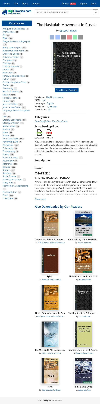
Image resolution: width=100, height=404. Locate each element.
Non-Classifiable (10, 138)
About (25, 3)
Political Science (10, 157)
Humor (6, 101)
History (6, 94)
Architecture (9, 31)
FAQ (16, 3)
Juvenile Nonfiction (12, 107)
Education (7, 72)
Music (5, 132)
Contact (35, 3)
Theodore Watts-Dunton (51, 279)
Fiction (6, 79)
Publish (69, 3)
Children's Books (11, 53)
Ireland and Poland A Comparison (51, 239)
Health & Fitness (10, 91)
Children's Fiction (11, 57)
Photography (9, 151)
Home (7, 3)
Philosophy (8, 148)
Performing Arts (10, 141)
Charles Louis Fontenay (51, 390)
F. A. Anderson (84, 316)
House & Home (10, 97)
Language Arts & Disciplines (16, 110)
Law (5, 116)
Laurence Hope (84, 390)
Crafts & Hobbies (11, 66)
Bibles (5, 38)
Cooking (7, 63)
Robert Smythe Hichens (51, 353)
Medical (6, 129)
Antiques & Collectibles (14, 28)
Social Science (9, 176)
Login (93, 3)
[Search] (64, 11)
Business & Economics (13, 50)
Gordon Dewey (84, 279)
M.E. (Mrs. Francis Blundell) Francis (51, 316)
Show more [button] (40, 199)
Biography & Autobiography (16, 41)
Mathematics (9, 126)
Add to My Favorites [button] (67, 90)
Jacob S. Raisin (68, 30)
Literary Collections (12, 119)
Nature (6, 135)
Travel (5, 195)
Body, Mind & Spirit (12, 47)
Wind (50, 386)
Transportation (10, 192)
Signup (83, 3)
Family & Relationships (14, 75)
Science (6, 170)
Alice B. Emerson (84, 242)
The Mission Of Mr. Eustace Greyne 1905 (54, 350)
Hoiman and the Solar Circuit (83, 276)
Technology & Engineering (15, 185)
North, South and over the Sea (50, 313)
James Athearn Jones (84, 353)
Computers (8, 60)
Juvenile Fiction (10, 104)
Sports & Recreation (12, 179)
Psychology (8, 160)
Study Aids (8, 182)
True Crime (8, 198)
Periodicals (8, 145)
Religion (7, 166)
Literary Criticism (11, 122)
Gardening (8, 88)
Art (4, 35)
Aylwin (50, 276)
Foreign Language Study (14, 82)
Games (6, 85)
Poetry (6, 154)
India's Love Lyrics (83, 386)
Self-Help (7, 173)
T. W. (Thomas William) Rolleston (51, 242)
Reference (7, 163)
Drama (6, 69)
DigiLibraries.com (54, 97)
